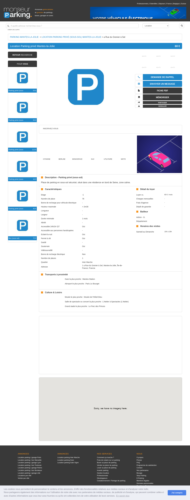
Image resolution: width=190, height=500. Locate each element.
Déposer (162, 4)
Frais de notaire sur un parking (108, 460)
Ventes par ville (23, 478)
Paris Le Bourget (92, 284)
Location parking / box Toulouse (29, 465)
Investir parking (102, 470)
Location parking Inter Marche (68, 457)
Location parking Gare (65, 460)
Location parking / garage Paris (29, 457)
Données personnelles (145, 483)
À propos (140, 457)
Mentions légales (143, 481)
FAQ (138, 463)
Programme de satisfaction (147, 465)
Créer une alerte (14, 29)
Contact (139, 468)
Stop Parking (141, 475)
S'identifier (153, 4)
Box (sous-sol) (14, 238)
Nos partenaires (142, 470)
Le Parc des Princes (97, 306)
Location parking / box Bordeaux (30, 470)
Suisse (183, 4)
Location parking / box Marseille (29, 460)
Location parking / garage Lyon (29, 463)
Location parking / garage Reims (30, 468)
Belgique (176, 4)
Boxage (139, 473)
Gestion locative (103, 473)
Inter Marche (87, 262)
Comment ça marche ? (105, 457)
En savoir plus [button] (122, 496)
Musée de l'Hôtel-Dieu (93, 297)
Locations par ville (24, 475)
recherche (22, 55)
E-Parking (140, 478)
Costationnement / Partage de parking (111, 481)
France (169, 4)
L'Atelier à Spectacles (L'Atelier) (116, 302)
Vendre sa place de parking (107, 465)
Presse (139, 460)
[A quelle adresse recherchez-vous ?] (72, 26)
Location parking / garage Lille (29, 473)
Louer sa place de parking (106, 468)
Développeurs (102, 478)
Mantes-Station (88, 279)
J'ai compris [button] (176, 493)
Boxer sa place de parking (106, 463)
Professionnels (142, 4)
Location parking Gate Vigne (68, 463)
